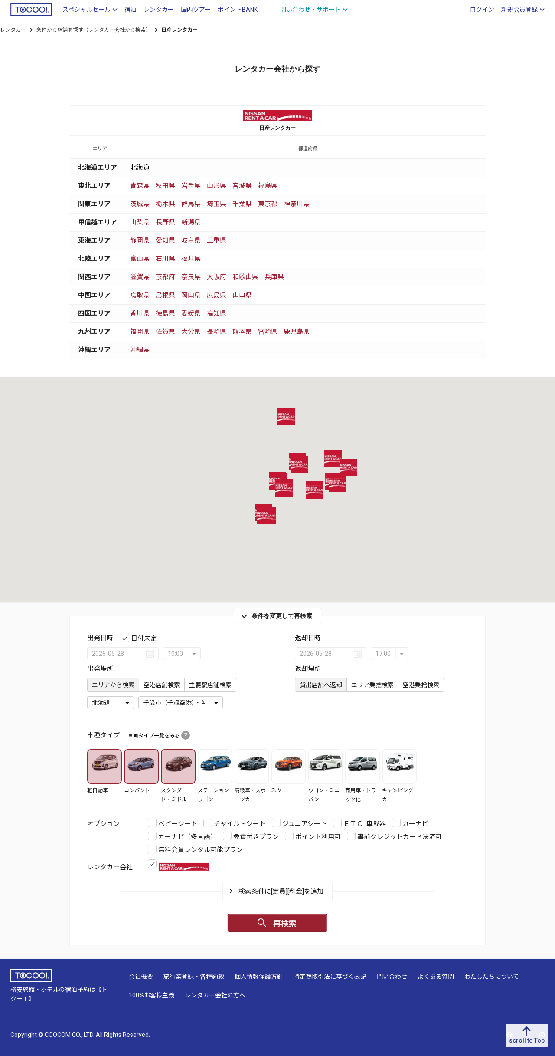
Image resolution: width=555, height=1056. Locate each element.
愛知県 (165, 240)
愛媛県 (191, 313)
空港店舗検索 (162, 684)
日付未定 (144, 638)
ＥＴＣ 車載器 (364, 824)
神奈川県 (297, 204)
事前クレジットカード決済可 (399, 837)
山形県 (216, 186)
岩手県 (191, 186)
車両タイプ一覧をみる (159, 736)
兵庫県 (274, 277)
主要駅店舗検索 (210, 684)
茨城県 (140, 204)
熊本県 (242, 332)
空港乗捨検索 (421, 684)
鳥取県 (140, 295)
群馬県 (191, 204)
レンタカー (13, 30)
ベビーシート (177, 824)
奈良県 (191, 277)
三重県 (216, 240)
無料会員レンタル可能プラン (200, 850)
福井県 (191, 259)
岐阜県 (191, 240)
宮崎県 (268, 332)
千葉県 (242, 204)
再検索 (285, 923)
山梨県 (140, 222)
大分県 (191, 332)
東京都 (268, 204)
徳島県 (165, 313)
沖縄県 (140, 350)
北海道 (140, 167)
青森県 (140, 186)
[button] (284, 488)
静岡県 (140, 240)
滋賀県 (140, 277)
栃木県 (165, 204)
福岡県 (140, 332)
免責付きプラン (256, 837)
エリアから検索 (113, 684)
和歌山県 (245, 277)
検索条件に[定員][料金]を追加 (280, 891)
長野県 (165, 222)
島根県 (165, 295)
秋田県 (165, 186)
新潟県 (191, 222)
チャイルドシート (240, 824)
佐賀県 (165, 332)
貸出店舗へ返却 (321, 684)
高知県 (216, 313)
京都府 (165, 277)
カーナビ (415, 824)
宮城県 (242, 186)
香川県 (140, 313)
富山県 (140, 259)
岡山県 (191, 295)
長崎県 (216, 332)
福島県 (268, 186)
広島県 (216, 295)
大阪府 (216, 277)
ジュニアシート (304, 824)
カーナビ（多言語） (187, 837)
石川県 (165, 259)
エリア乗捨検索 (372, 684)
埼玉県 (216, 204)
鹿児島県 (297, 332)
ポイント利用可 (318, 837)
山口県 (242, 295)
